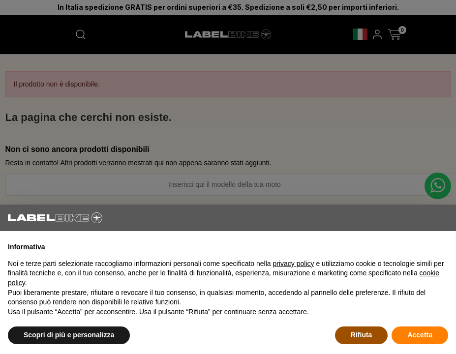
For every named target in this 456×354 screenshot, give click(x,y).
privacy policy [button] (293, 263)
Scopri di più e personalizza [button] (69, 335)
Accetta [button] (419, 335)
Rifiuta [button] (361, 335)
